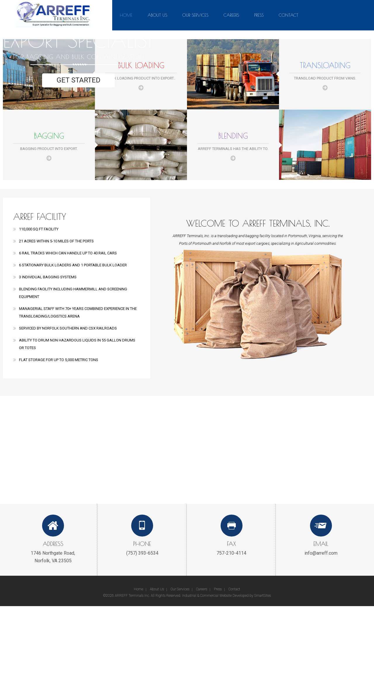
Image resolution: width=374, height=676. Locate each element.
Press (259, 15)
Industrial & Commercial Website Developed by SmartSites (226, 596)
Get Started (78, 80)
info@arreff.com (320, 553)
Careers (231, 15)
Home (126, 15)
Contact (288, 15)
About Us (157, 15)
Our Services (195, 15)
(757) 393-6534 (142, 553)
